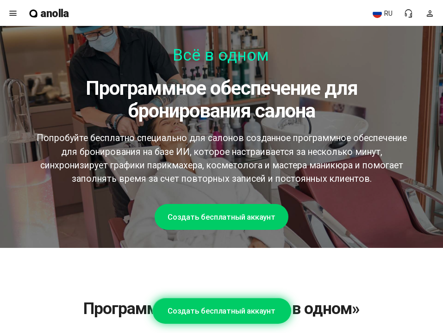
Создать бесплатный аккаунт (221, 217)
